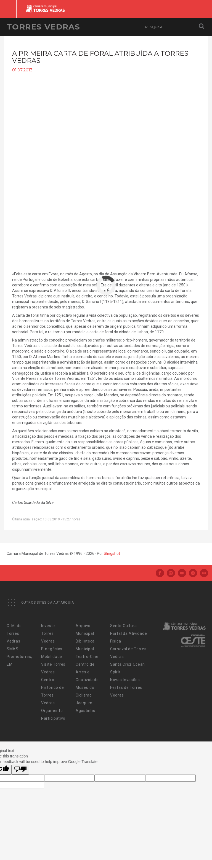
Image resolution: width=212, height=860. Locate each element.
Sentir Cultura (123, 626)
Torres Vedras (43, 26)
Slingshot (112, 553)
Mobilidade (51, 656)
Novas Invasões (125, 680)
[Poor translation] (20, 770)
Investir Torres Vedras (48, 633)
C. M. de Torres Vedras (14, 633)
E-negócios (51, 649)
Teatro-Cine (87, 656)
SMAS (12, 649)
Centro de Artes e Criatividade (87, 672)
